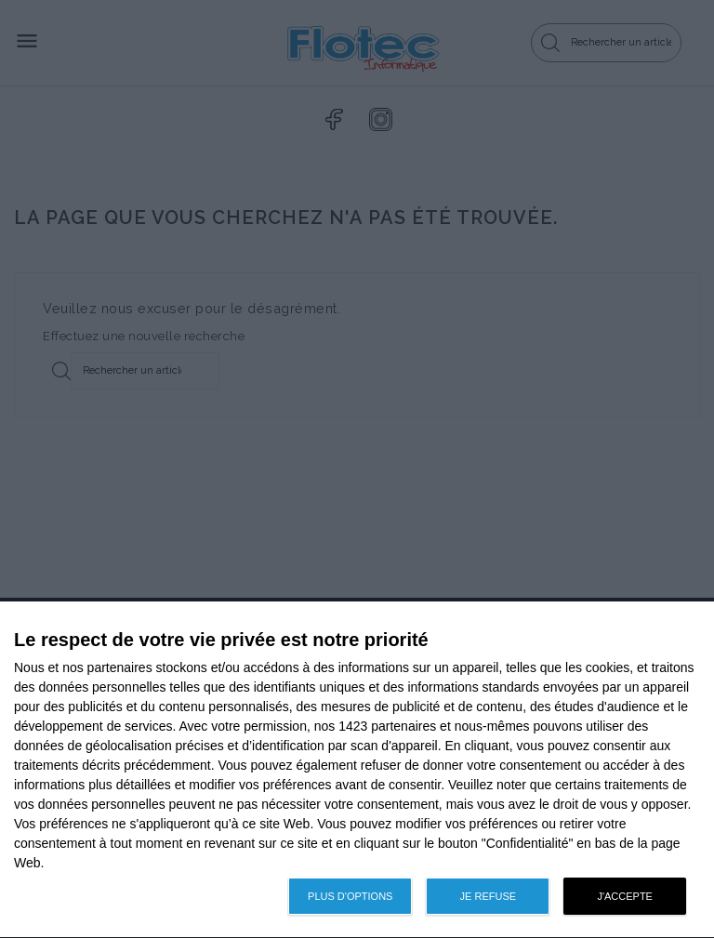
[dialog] (357, 770)
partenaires (119, 667)
